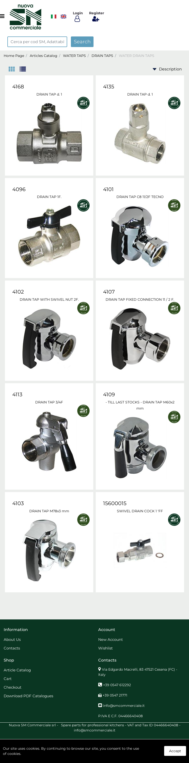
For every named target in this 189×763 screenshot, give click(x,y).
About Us (12, 639)
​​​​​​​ (54, 16)
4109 (109, 394)
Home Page (14, 55)
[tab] (14, 70)
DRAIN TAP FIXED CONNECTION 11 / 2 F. (140, 299)
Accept (175, 751)
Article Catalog (17, 670)
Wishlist (105, 648)
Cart (8, 678)
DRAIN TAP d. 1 (49, 94)
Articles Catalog (43, 55)
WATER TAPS (74, 55)
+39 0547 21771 (115, 695)
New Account (110, 639)
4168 (18, 86)
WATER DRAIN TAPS (136, 55)
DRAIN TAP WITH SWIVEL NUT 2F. (49, 299)
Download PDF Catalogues (28, 696)
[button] (82, 41)
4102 (18, 292)
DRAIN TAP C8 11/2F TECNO (140, 197)
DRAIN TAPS (102, 55)
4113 (17, 394)
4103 (18, 503)
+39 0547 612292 (117, 685)
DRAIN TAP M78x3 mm (49, 511)
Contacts (12, 648)
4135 (108, 86)
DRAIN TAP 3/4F (49, 402)
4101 (108, 189)
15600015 (114, 503)
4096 (19, 189)
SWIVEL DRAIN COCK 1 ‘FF (140, 511)
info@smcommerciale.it (124, 705)
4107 (109, 292)
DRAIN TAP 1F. (49, 197)
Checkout (12, 687)
